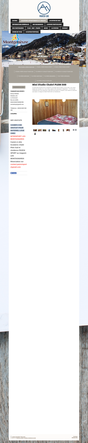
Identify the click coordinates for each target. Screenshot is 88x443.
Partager (13, 173)
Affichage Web (75, 437)
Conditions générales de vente (30, 437)
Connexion (75, 436)
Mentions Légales (19, 437)
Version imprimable (15, 436)
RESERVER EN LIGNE (19, 87)
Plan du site (23, 436)
